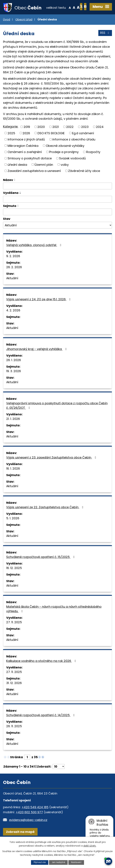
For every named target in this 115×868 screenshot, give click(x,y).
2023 (85, 138)
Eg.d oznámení (83, 144)
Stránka (16, 768)
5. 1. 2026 (12, 529)
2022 (70, 138)
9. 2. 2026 (13, 267)
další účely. (89, 845)
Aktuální (12, 289)
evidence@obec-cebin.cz (28, 831)
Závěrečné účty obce (84, 182)
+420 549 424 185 (35, 818)
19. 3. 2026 (13, 382)
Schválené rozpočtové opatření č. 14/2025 (41, 726)
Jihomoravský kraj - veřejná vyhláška (37, 360)
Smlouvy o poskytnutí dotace (30, 169)
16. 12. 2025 (14, 579)
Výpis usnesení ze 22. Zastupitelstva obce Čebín (45, 518)
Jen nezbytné (58, 862)
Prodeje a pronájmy (64, 163)
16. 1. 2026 (13, 480)
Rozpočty (93, 163)
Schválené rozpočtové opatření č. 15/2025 (41, 568)
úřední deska (17, 176)
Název (8, 191)
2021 (55, 138)
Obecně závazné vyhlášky (65, 157)
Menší (58, 22)
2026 (26, 144)
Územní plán (44, 176)
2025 (11, 144)
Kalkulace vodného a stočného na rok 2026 (41, 672)
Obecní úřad (23, 31)
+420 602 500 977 (29, 823)
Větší (66, 22)
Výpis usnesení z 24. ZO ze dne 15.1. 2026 (39, 310)
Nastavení (77, 862)
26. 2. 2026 (14, 278)
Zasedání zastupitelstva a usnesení (34, 182)
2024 (100, 138)
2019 (27, 138)
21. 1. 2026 (13, 430)
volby (65, 176)
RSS (104, 45)
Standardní (62, 22)
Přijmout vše (38, 862)
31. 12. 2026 (14, 694)
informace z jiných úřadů (26, 150)
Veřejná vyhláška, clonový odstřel (34, 256)
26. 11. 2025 (14, 737)
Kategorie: (10, 138)
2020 (41, 138)
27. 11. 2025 (14, 633)
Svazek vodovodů (72, 169)
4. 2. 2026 (13, 321)
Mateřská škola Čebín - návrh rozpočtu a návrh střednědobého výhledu (54, 620)
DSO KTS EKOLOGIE (51, 144)
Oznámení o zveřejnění (25, 163)
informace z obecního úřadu (73, 150)
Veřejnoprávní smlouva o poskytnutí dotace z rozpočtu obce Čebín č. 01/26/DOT (57, 416)
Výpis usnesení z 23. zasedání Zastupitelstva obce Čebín (51, 469)
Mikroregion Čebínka (23, 157)
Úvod (6, 31)
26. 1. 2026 (13, 371)
